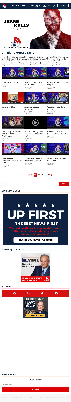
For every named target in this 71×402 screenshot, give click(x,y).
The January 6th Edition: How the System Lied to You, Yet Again (11, 133)
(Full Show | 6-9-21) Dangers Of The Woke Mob (58, 133)
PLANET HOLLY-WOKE (10, 82)
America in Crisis (8, 107)
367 (38, 174)
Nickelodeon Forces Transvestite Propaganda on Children (12, 160)
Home (12, 5)
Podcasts (31, 5)
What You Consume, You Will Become (34, 83)
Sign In (54, 6)
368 (41, 174)
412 (48, 174)
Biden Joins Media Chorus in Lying (57, 83)
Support (62, 5)
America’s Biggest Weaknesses (31, 108)
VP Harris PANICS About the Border (56, 159)
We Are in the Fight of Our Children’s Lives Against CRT (34, 133)
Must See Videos (46, 6)
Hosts (24, 5)
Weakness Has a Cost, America (56, 108)
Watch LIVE (37, 6)
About (18, 5)
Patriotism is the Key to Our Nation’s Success (33, 159)
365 (32, 174)
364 (28, 174)
